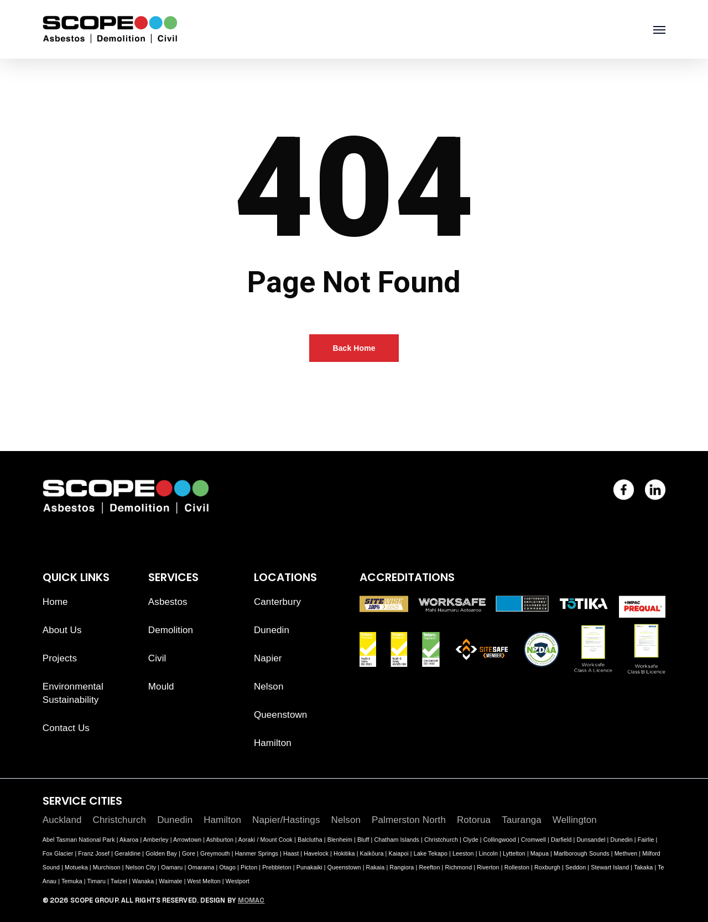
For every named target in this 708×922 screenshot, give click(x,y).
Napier (268, 658)
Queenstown (280, 714)
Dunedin (271, 630)
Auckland (62, 820)
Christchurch (120, 820)
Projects (60, 658)
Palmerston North (409, 820)
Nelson (269, 686)
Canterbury (277, 602)
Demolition (170, 630)
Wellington (575, 820)
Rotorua (474, 820)
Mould (161, 686)
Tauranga (522, 820)
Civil (157, 658)
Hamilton (272, 743)
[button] (659, 29)
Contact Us (66, 728)
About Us (62, 630)
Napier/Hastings (286, 820)
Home (55, 602)
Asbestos (168, 602)
